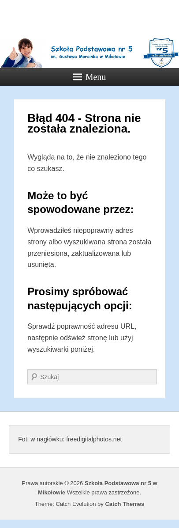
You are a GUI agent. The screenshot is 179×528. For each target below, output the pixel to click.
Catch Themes (124, 504)
